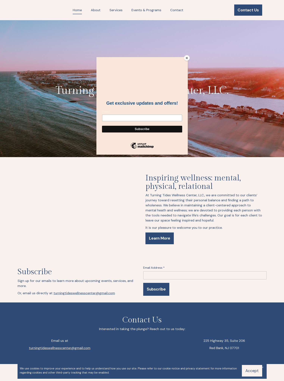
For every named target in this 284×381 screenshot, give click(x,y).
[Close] (187, 58)
